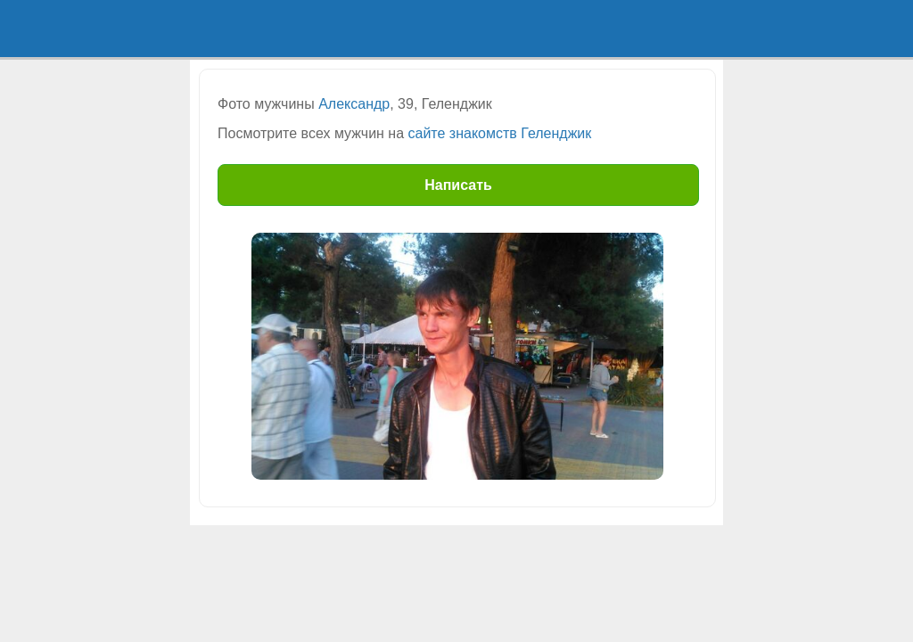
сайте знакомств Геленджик (500, 133)
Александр (354, 103)
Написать (458, 185)
